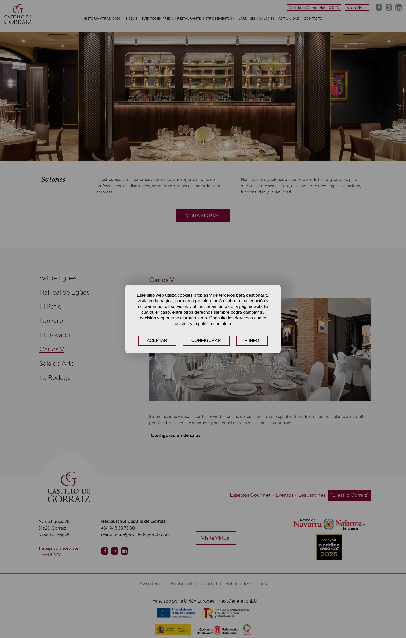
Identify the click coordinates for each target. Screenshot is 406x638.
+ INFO (252, 340)
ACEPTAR (157, 340)
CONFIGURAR (206, 340)
